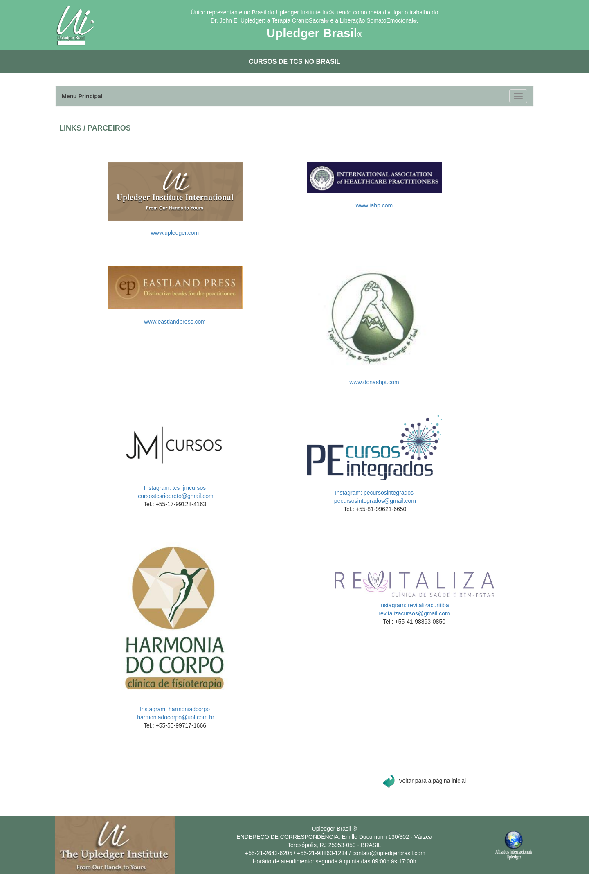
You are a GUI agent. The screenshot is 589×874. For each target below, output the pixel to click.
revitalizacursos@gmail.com (414, 613)
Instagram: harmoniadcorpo (175, 709)
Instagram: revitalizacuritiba (414, 605)
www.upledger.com (175, 233)
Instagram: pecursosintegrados (374, 492)
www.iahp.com (374, 205)
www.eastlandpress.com (175, 321)
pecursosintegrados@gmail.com (374, 501)
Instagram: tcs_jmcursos (175, 487)
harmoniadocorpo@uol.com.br (174, 717)
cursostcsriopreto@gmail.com (175, 496)
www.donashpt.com (374, 382)
